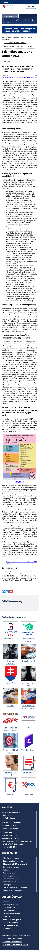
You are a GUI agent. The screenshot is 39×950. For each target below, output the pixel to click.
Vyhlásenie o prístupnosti (12, 941)
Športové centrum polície (13, 891)
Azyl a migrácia (9, 873)
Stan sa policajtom (10, 905)
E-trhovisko (7, 929)
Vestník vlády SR (9, 911)
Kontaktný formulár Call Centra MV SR (17, 841)
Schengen (7, 885)
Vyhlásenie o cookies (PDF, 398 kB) (15, 944)
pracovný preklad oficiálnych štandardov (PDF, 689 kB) (19, 78)
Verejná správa (9, 876)
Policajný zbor (8, 870)
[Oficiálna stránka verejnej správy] (7, 2)
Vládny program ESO (11, 923)
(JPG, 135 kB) (19, 458)
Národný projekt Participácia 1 (13, 46)
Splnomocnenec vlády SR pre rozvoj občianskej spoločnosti (18, 21)
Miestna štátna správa (12, 920)
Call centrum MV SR (10, 926)
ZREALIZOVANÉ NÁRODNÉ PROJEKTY (15, 43)
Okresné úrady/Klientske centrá (15, 864)
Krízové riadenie (9, 882)
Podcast (6, 902)
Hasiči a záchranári (10, 879)
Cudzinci (6, 917)
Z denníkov (29, 46)
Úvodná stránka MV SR (10, 16)
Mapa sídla (17, 939)
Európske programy (11, 867)
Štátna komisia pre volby (13, 861)
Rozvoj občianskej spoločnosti (15, 888)
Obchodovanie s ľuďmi (12, 914)
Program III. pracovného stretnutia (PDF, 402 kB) (21, 563)
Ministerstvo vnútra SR (12, 858)
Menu (31, 6)
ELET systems (7, 939)
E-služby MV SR (9, 908)
